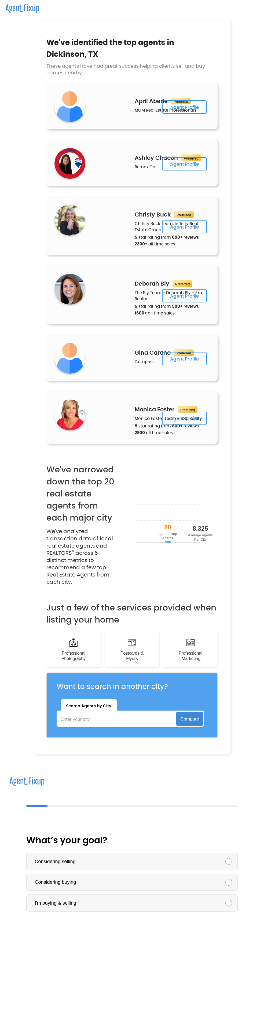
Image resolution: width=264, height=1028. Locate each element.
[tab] (89, 705)
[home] (19, 6)
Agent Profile (184, 107)
